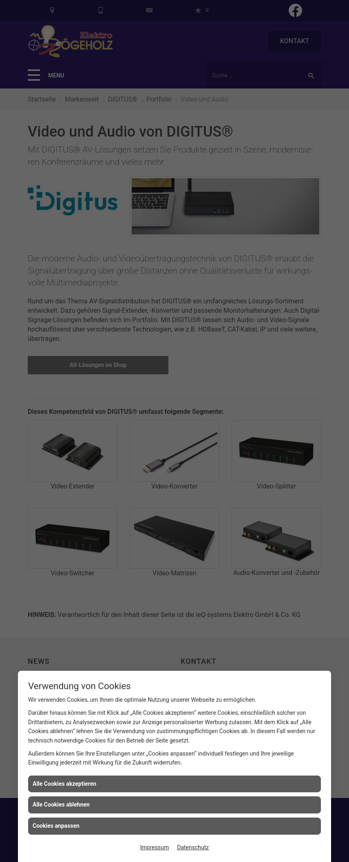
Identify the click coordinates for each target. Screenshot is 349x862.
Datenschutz (193, 847)
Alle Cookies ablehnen (61, 804)
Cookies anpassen (56, 825)
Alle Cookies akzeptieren (64, 783)
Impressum (154, 847)
